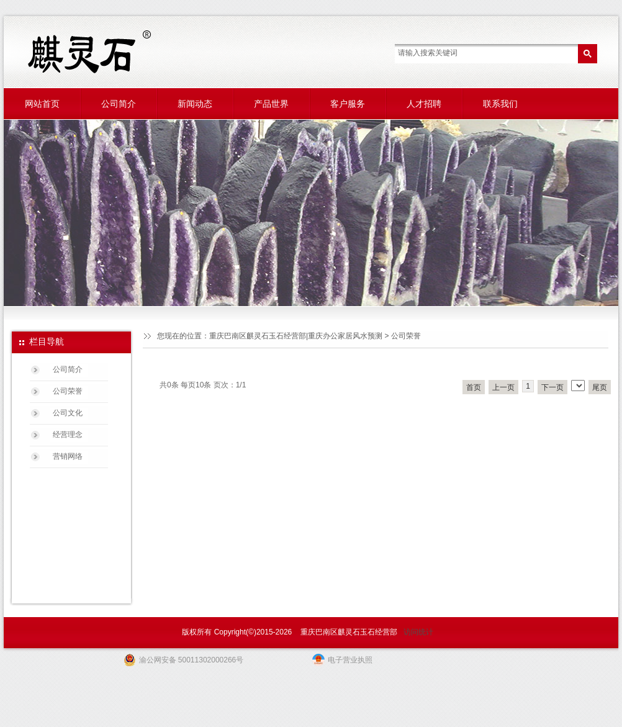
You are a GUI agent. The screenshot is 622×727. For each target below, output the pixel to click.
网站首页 (42, 104)
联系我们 (500, 104)
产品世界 (271, 104)
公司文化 (68, 413)
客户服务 (347, 104)
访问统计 (418, 632)
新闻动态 (195, 104)
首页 (473, 387)
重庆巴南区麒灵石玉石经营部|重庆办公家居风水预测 (295, 336)
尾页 (599, 387)
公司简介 (118, 104)
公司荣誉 (68, 391)
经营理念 (68, 434)
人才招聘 (424, 104)
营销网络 (68, 456)
